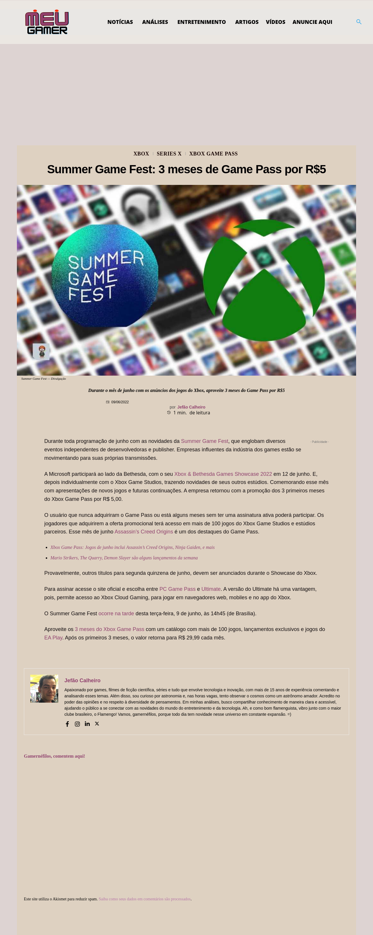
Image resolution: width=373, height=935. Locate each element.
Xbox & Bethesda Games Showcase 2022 (223, 474)
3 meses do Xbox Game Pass (109, 629)
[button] (359, 22)
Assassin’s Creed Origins (144, 532)
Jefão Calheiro (191, 407)
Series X (169, 153)
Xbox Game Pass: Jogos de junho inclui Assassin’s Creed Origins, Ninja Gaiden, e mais (132, 547)
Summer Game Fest (204, 441)
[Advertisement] (186, 87)
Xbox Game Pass (213, 153)
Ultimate (211, 589)
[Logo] (47, 22)
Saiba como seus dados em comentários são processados (145, 899)
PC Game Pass (177, 589)
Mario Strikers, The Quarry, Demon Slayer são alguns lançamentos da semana (124, 557)
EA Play (53, 638)
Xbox (141, 153)
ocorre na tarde (116, 613)
